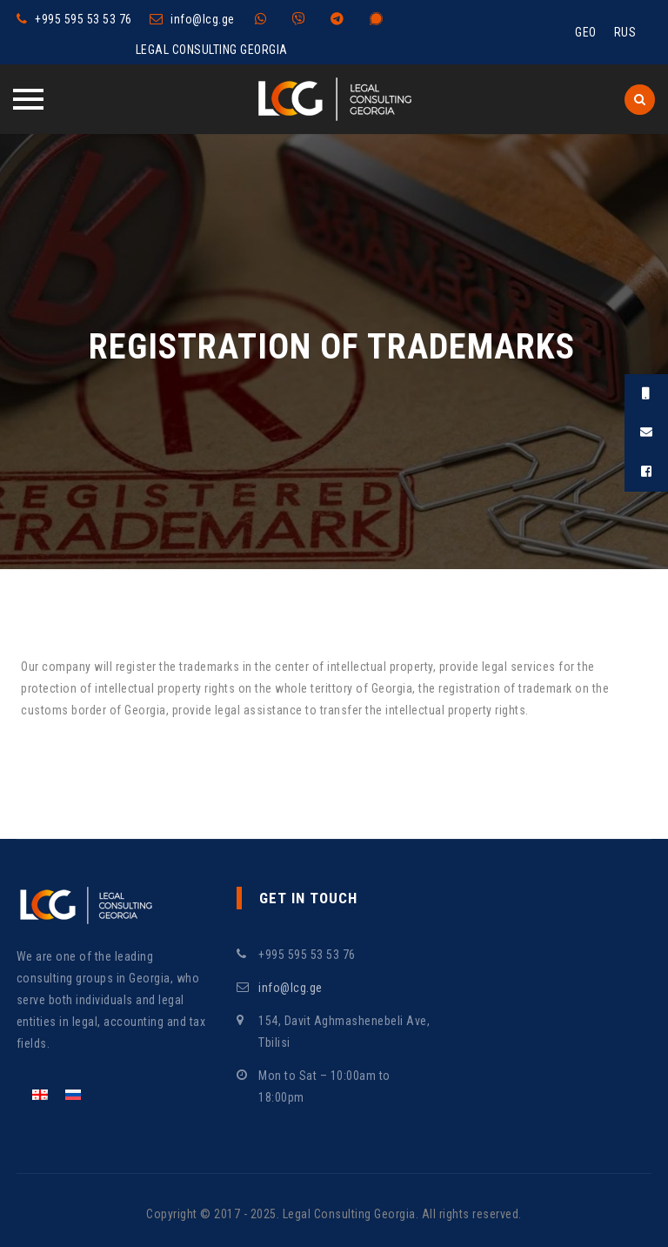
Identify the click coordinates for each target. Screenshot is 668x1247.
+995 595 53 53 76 (83, 19)
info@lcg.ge (202, 19)
